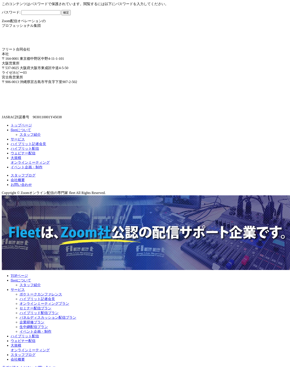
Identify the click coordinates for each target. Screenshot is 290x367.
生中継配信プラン (34, 327)
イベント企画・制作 (27, 167)
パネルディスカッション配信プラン (48, 317)
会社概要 (18, 180)
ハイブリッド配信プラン (39, 313)
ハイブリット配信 (25, 148)
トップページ (21, 125)
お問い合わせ (21, 184)
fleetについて (21, 130)
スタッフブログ (23, 175)
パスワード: (31, 12)
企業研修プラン (32, 322)
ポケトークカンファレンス (41, 294)
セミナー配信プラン (35, 308)
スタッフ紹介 (30, 134)
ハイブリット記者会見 (28, 144)
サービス (18, 139)
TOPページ (19, 276)
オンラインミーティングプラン (44, 303)
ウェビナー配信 (23, 153)
